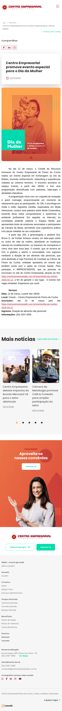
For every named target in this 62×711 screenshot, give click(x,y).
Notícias (12, 22)
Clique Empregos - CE (20, 547)
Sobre (3, 586)
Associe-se (31, 466)
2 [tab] (23, 422)
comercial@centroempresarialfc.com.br (19, 669)
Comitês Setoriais (9, 606)
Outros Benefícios (9, 627)
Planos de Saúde (8, 620)
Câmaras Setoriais (9, 603)
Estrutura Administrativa (11, 593)
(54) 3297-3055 (8, 656)
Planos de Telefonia (10, 623)
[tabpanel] (16, 379)
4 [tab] (35, 422)
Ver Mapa (23, 656)
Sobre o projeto (8, 566)
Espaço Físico (7, 589)
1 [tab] (17, 422)
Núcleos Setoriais (8, 610)
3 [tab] (29, 422)
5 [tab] (42, 422)
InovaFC (4, 576)
